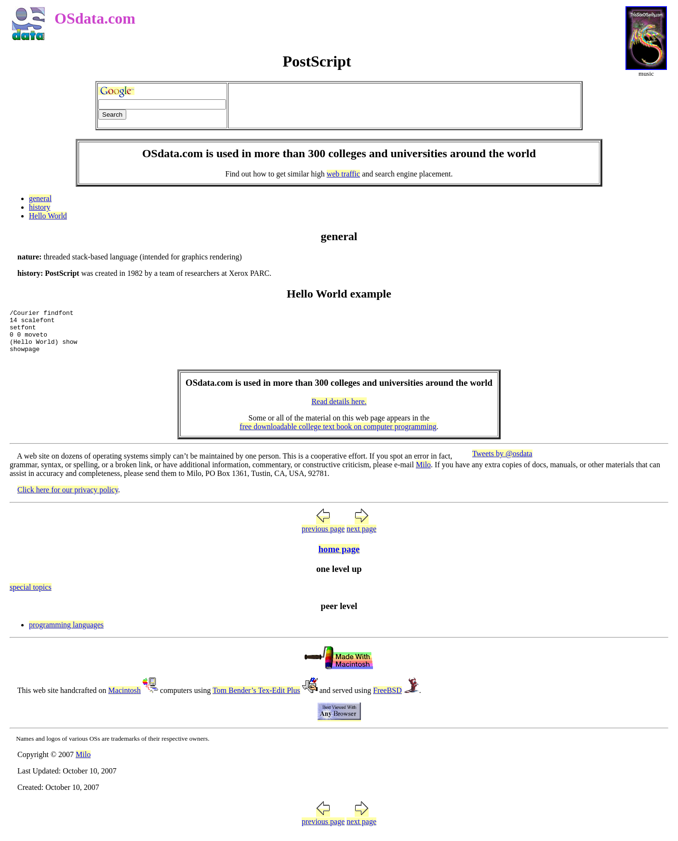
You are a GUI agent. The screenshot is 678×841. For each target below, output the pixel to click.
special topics (31, 596)
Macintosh (124, 699)
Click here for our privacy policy (67, 498)
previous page (323, 537)
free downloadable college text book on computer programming (337, 435)
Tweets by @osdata (502, 462)
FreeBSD (387, 699)
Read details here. (338, 410)
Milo (423, 473)
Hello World (48, 216)
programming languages (66, 633)
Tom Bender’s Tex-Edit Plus (256, 699)
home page (339, 558)
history (39, 207)
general (40, 198)
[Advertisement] (404, 105)
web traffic (343, 174)
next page (361, 537)
